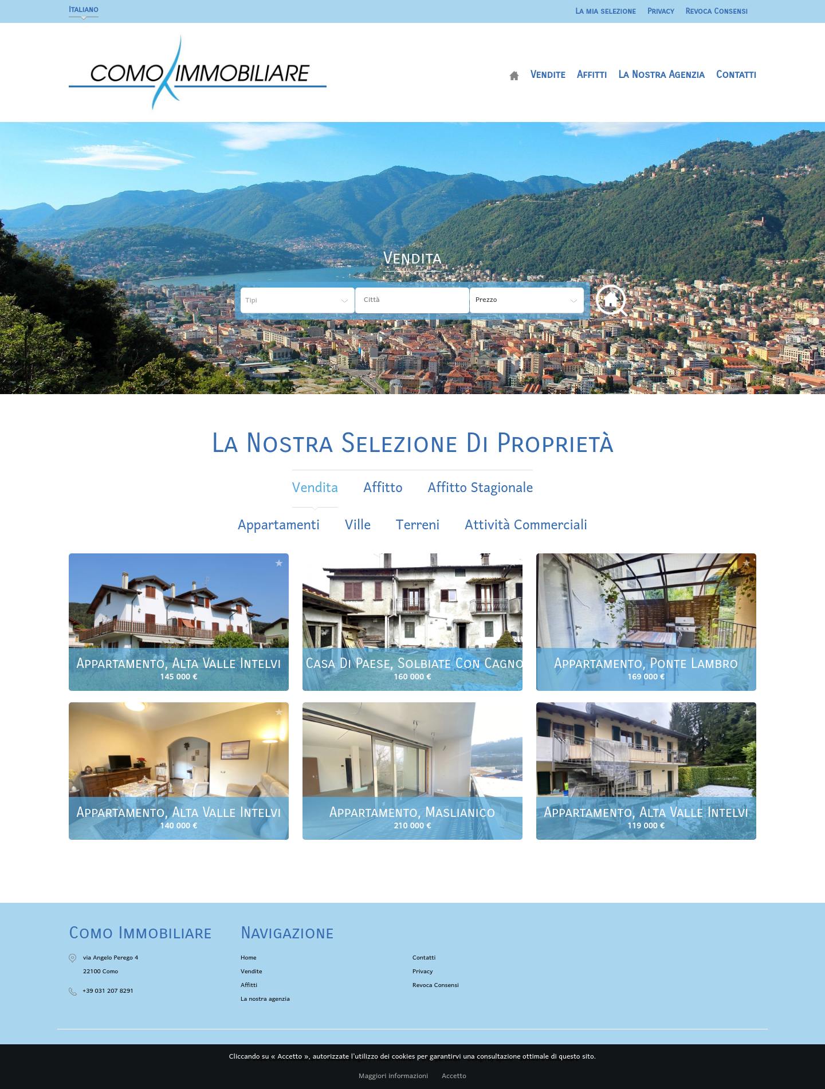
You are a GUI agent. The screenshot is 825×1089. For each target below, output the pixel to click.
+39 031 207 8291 (107, 991)
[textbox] (421, 300)
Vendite (548, 74)
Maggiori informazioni (393, 1076)
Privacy (660, 11)
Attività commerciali (526, 525)
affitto (383, 488)
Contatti (736, 74)
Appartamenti (279, 525)
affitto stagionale (480, 488)
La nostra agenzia (661, 74)
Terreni (418, 525)
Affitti (592, 74)
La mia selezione (605, 11)
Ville (358, 525)
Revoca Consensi (717, 11)
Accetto (454, 1076)
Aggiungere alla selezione (279, 563)
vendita (315, 488)
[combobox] (412, 300)
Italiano (84, 9)
